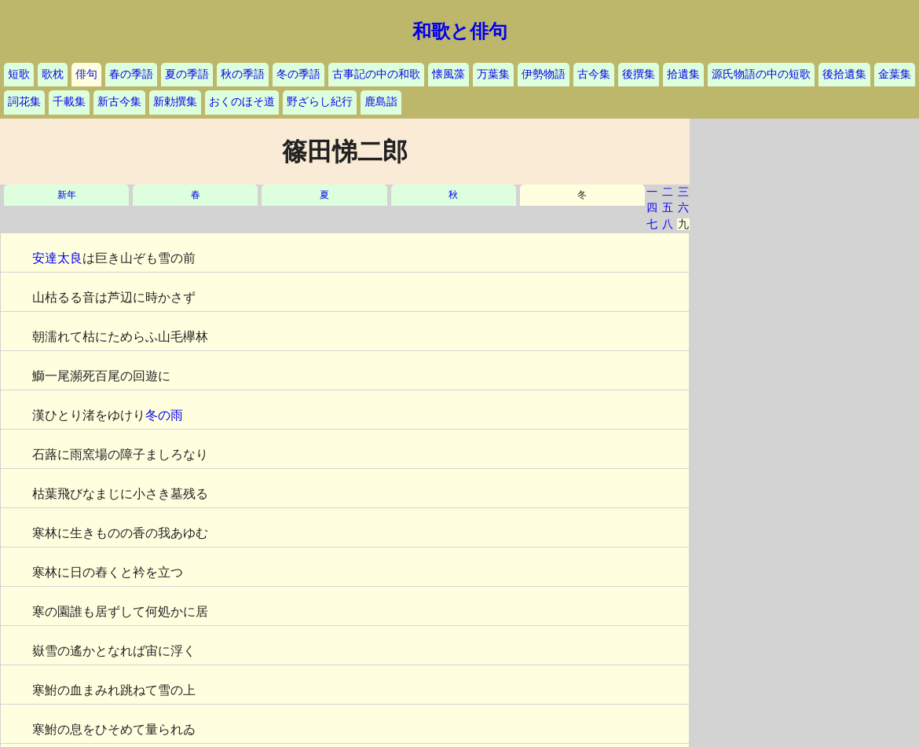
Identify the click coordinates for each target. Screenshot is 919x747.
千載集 (69, 102)
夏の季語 (187, 74)
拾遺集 (683, 74)
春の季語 (131, 74)
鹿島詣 (380, 102)
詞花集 (24, 102)
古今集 (593, 74)
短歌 (19, 74)
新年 (66, 195)
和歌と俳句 (459, 31)
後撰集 (638, 74)
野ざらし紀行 (320, 102)
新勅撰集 (175, 102)
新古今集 (119, 102)
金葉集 (894, 74)
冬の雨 (164, 415)
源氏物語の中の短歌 (761, 74)
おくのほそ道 (242, 102)
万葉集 (493, 74)
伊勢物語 (544, 74)
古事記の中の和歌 (376, 74)
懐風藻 (448, 74)
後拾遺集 (844, 74)
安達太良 (57, 258)
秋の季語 (243, 74)
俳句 (86, 74)
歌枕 (53, 74)
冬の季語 (298, 74)
